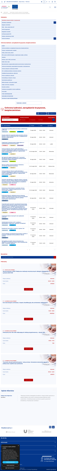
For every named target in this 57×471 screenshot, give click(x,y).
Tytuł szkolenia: (6, 117)
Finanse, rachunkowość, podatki (9, 50)
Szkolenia (4, 17)
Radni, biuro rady (6, 61)
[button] (10, 468)
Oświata (4, 57)
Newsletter (4, 254)
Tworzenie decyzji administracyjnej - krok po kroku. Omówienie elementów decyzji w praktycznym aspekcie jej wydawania (26, 363)
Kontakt (3, 451)
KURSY (3, 45)
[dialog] (10, 457)
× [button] (18, 445)
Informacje (4, 442)
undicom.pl (53, 469)
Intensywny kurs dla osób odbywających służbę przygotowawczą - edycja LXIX (24, 332)
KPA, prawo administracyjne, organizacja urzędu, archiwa (14, 54)
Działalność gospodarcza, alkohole (10, 73)
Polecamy (4, 261)
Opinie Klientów (7, 391)
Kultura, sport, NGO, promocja (8, 59)
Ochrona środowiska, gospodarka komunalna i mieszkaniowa (16, 66)
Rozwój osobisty (5, 86)
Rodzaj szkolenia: (24, 117)
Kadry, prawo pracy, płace (7, 52)
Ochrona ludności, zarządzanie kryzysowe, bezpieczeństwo (18, 42)
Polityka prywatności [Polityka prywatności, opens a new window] (12, 459)
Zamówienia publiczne (7, 80)
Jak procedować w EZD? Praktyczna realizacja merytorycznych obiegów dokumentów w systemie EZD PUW (26, 272)
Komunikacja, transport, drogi (8, 77)
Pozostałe (4, 91)
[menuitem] (28, 20)
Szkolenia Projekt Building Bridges (10, 98)
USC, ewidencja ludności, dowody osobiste (11, 70)
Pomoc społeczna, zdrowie (8, 75)
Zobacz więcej (28, 289)
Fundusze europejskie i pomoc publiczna (11, 89)
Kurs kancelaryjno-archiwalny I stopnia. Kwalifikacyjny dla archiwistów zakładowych (25, 302)
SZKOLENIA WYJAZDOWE (7, 96)
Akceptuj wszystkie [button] (10, 462)
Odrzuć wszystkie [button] (10, 465)
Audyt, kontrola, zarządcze (8, 84)
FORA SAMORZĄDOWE (7, 93)
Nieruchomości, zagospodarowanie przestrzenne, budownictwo (16, 64)
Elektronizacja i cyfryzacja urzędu (9, 82)
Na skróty (4, 438)
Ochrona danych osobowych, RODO (10, 68)
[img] (15, 7)
